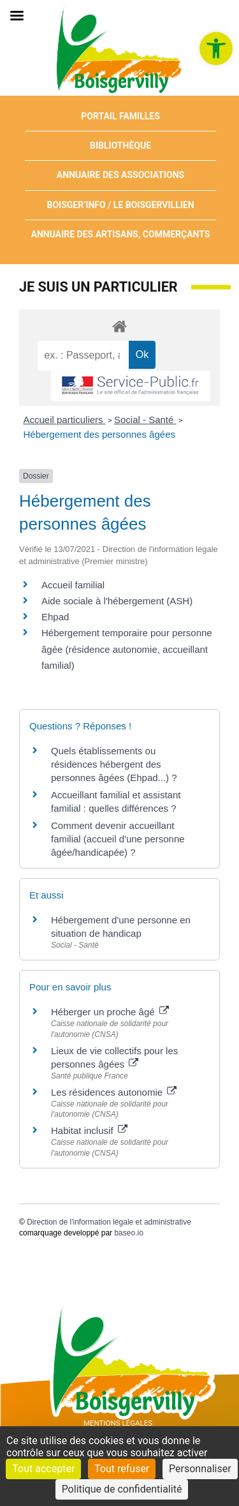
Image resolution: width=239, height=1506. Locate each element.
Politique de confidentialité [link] (122, 1489)
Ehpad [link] (55, 616)
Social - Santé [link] (145, 419)
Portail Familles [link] (120, 116)
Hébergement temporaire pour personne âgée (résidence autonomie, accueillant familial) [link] (126, 648)
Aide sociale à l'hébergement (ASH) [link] (116, 600)
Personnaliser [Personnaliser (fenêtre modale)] (200, 1469)
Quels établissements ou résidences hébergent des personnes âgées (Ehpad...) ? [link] (114, 764)
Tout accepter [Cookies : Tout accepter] (43, 1469)
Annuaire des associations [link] (120, 175)
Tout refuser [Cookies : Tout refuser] (121, 1469)
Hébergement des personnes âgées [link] (100, 434)
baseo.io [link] (128, 1232)
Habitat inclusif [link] (89, 1130)
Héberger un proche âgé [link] (110, 1011)
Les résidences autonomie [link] (114, 1092)
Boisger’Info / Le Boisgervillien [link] (120, 205)
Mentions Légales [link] (117, 1423)
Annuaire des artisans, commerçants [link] (120, 234)
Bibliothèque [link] (120, 145)
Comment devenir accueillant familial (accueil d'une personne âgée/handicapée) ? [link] (118, 839)
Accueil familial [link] (73, 584)
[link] (216, 48)
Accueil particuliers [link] (65, 419)
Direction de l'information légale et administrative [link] (109, 1222)
